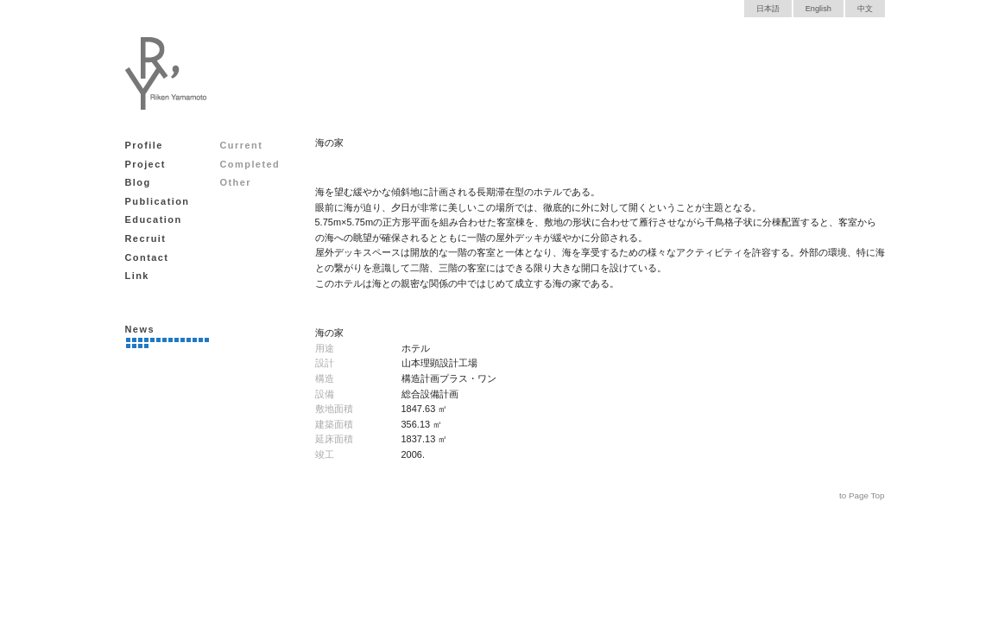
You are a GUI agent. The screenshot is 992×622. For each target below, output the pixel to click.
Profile (144, 145)
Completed (250, 164)
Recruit (146, 238)
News (140, 329)
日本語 (768, 8)
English (818, 8)
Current (241, 145)
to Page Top (862, 495)
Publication (157, 201)
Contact (147, 257)
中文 (865, 8)
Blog (138, 182)
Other (236, 182)
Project (145, 164)
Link (137, 275)
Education (153, 219)
